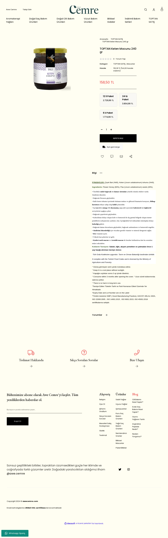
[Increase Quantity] (111, 129)
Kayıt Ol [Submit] (17, 421)
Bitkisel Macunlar (120, 442)
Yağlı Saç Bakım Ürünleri (120, 426)
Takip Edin (27, 9)
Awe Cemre (11, 9)
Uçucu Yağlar (121, 404)
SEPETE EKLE (118, 138)
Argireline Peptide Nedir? (136, 426)
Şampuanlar (121, 409)
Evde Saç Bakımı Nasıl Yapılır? (137, 409)
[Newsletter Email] (44, 409)
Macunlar (131, 64)
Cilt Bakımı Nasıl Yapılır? (137, 401)
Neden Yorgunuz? (137, 435)
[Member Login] (154, 9)
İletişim (102, 399)
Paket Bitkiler (121, 448)
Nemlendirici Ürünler (121, 434)
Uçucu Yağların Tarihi (138, 418)
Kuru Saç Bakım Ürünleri (119, 416)
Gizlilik (102, 430)
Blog (135, 394)
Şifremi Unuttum (103, 410)
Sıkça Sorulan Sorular (105, 417)
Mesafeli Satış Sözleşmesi (105, 424)
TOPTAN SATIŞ (119, 64)
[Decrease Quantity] (102, 129)
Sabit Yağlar (121, 399)
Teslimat (103, 435)
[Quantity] (106, 129)
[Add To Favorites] (102, 156)
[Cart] (162, 9)
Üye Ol (102, 404)
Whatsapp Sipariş (15, 533)
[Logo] (84, 9)
